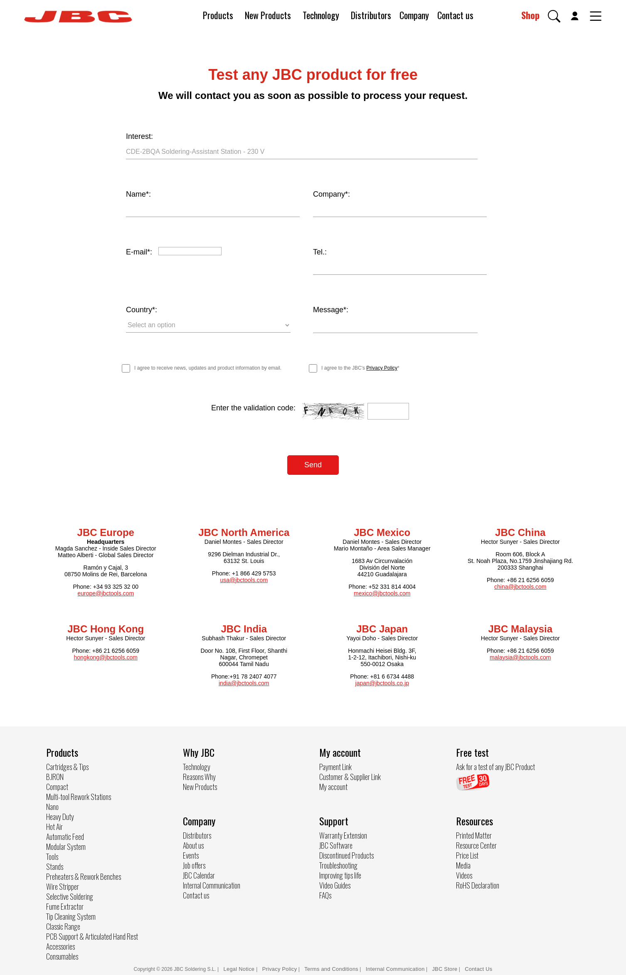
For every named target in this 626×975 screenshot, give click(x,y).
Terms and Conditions (331, 968)
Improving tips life (340, 874)
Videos (464, 874)
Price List (467, 854)
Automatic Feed (65, 835)
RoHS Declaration (477, 884)
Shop (530, 15)
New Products (268, 15)
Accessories (60, 945)
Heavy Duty (60, 815)
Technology (321, 15)
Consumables (62, 955)
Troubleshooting (338, 864)
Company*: (331, 194)
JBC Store (444, 968)
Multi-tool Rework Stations (78, 795)
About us (193, 844)
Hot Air (54, 825)
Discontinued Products (346, 854)
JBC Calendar (199, 874)
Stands (54, 865)
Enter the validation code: (253, 407)
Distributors (371, 15)
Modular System (66, 845)
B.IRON (55, 775)
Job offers (194, 864)
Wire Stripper (62, 885)
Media (463, 864)
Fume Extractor (65, 905)
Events (191, 854)
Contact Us (478, 968)
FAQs (325, 894)
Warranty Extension (343, 834)
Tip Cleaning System (71, 915)
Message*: (330, 310)
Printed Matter (474, 834)
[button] (554, 16)
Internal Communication (211, 884)
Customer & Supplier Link (350, 775)
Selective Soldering (69, 895)
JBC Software (335, 844)
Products (218, 15)
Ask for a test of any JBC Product (495, 765)
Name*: (138, 194)
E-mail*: (139, 252)
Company (414, 15)
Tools (52, 855)
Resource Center (476, 844)
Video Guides (334, 884)
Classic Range (63, 925)
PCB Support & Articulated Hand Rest (92, 935)
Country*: (141, 310)
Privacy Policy (381, 367)
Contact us (455, 15)
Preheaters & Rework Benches (83, 875)
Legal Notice (240, 968)
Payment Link (335, 765)
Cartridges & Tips (67, 765)
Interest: (139, 136)
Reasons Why (199, 775)
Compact (57, 785)
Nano (52, 805)
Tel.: (320, 252)
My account (333, 785)
